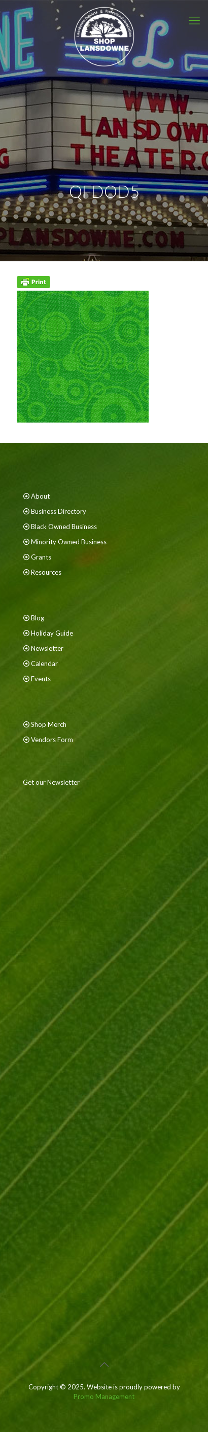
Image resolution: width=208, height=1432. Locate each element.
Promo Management (104, 1396)
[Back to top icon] (104, 1364)
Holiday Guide (52, 633)
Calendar (44, 663)
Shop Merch (48, 724)
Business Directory (58, 511)
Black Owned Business (64, 526)
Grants (41, 557)
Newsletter (47, 648)
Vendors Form (52, 740)
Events (41, 679)
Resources (46, 572)
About (40, 496)
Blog (37, 618)
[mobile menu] (194, 20)
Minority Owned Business (69, 542)
